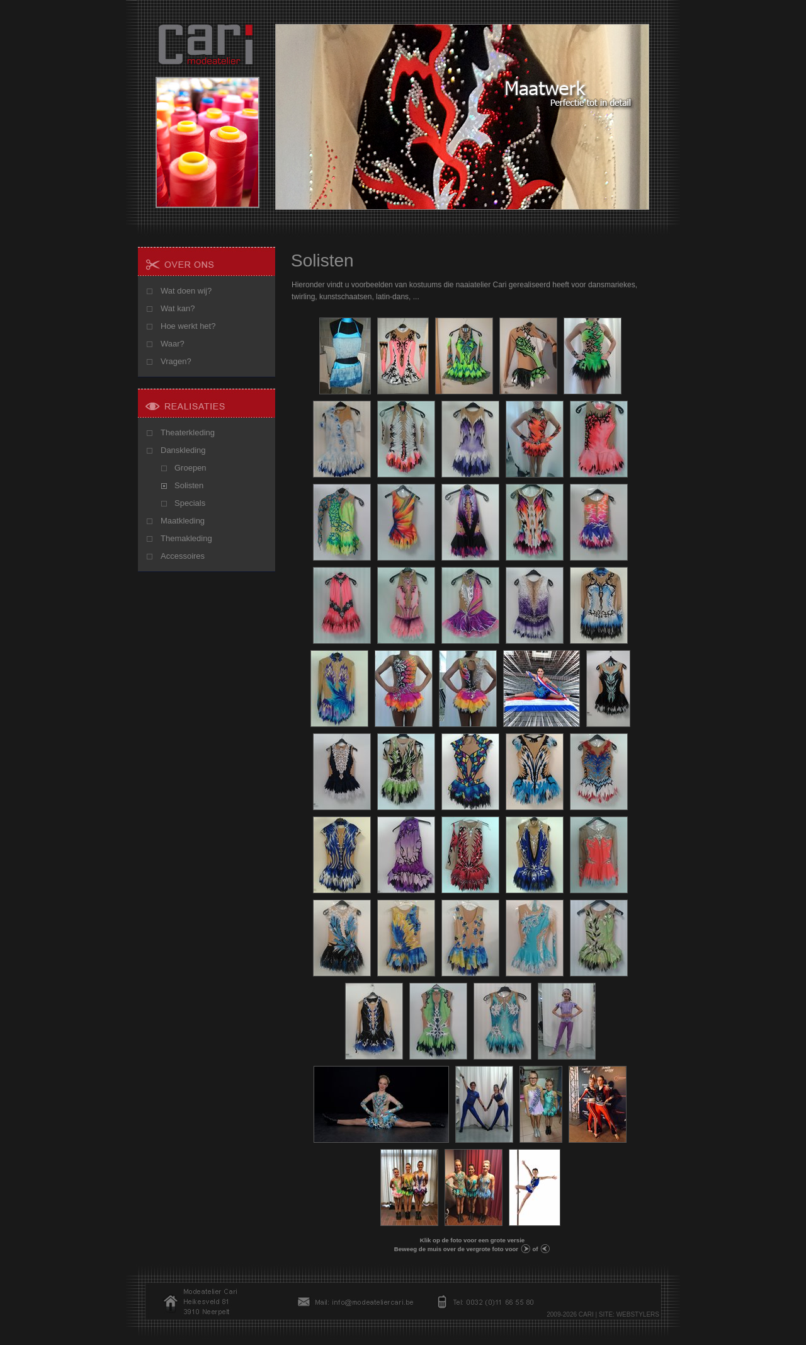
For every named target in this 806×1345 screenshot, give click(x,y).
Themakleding (186, 538)
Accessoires (183, 556)
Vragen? (176, 361)
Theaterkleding (188, 432)
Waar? (172, 343)
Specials (189, 503)
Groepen (190, 467)
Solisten (188, 485)
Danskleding (183, 450)
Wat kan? (178, 308)
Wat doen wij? (186, 290)
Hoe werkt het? (188, 326)
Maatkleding (183, 520)
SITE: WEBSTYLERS (629, 1314)
